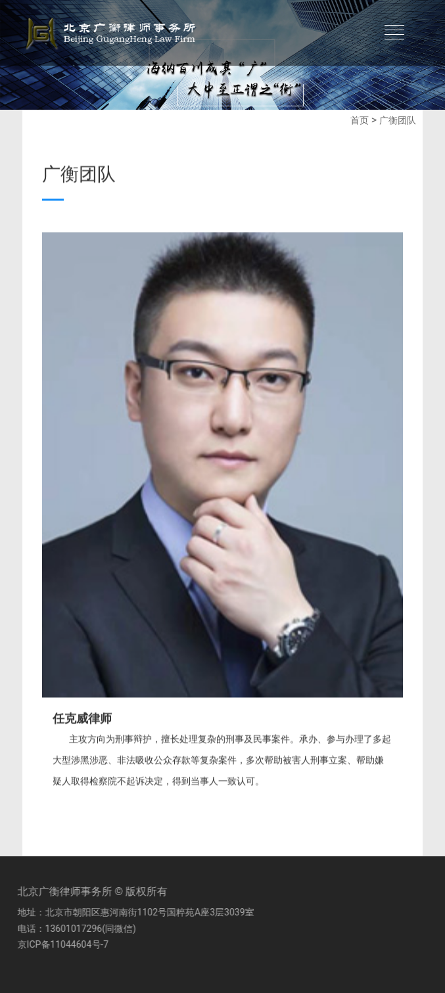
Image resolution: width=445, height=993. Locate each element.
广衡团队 (397, 120)
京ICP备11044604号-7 (60, 944)
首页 (359, 120)
